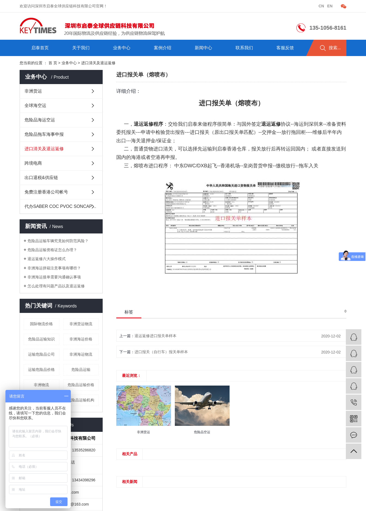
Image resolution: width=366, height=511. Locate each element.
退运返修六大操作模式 (47, 259)
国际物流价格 (41, 324)
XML (306, 6)
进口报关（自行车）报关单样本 (161, 352)
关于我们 (81, 47)
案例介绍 (162, 47)
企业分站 (236, 6)
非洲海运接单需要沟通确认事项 (54, 277)
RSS (293, 6)
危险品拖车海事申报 (44, 134)
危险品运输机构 (81, 400)
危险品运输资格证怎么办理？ (52, 250)
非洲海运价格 (80, 339)
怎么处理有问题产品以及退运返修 (56, 286)
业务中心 (121, 47)
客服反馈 (285, 47)
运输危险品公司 (41, 354)
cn (322, 6)
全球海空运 (35, 105)
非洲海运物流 (80, 354)
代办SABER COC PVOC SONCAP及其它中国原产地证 (64, 206)
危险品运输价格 (81, 385)
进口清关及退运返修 (44, 148)
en (329, 6)
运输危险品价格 (41, 369)
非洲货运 (33, 91)
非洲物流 (41, 385)
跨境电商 (33, 163)
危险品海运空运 (40, 120)
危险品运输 (80, 369)
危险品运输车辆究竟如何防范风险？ (58, 241)
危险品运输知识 (41, 339)
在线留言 (276, 6)
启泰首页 (40, 47)
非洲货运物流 (80, 324)
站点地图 (256, 6)
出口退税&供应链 (41, 177)
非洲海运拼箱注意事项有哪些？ (54, 268)
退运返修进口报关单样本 (155, 336)
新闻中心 (203, 47)
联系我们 (244, 47)
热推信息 (216, 6)
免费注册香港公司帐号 (46, 192)
